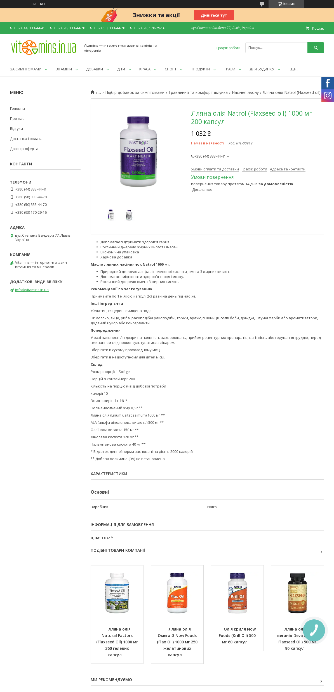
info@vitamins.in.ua (32, 289)
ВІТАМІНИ (64, 69)
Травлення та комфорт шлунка (198, 92)
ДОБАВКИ (94, 69)
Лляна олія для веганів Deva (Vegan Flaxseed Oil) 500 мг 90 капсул (298, 638)
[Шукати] (315, 47)
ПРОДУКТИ (200, 69)
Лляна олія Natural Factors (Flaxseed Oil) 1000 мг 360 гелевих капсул (117, 641)
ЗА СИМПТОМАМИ (25, 69)
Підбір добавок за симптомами (134, 92)
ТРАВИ (229, 69)
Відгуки (16, 128)
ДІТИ (121, 69)
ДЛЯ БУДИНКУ (262, 69)
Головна (17, 108)
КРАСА (144, 69)
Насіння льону (245, 92)
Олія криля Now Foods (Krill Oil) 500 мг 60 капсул (238, 635)
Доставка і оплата (26, 138)
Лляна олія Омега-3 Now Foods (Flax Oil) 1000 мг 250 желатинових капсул (178, 641)
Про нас (17, 118)
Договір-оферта (24, 148)
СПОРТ (171, 69)
